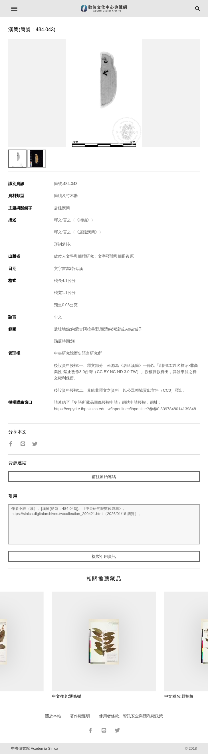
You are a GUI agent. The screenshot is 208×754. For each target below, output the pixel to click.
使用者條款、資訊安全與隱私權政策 (131, 716)
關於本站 (53, 716)
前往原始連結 (104, 476)
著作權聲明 (80, 716)
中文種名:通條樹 (66, 696)
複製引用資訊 (104, 556)
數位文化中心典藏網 (104, 8)
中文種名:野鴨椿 (178, 696)
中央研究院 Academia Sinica (34, 748)
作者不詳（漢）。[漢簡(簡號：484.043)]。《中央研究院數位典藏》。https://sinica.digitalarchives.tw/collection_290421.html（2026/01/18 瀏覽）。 (104, 524)
